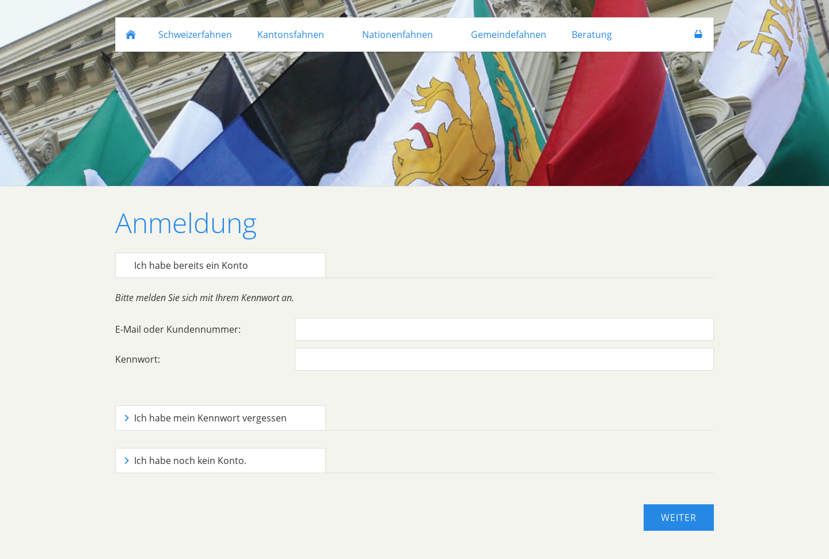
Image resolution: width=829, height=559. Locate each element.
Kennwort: (137, 359)
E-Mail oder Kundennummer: (178, 329)
